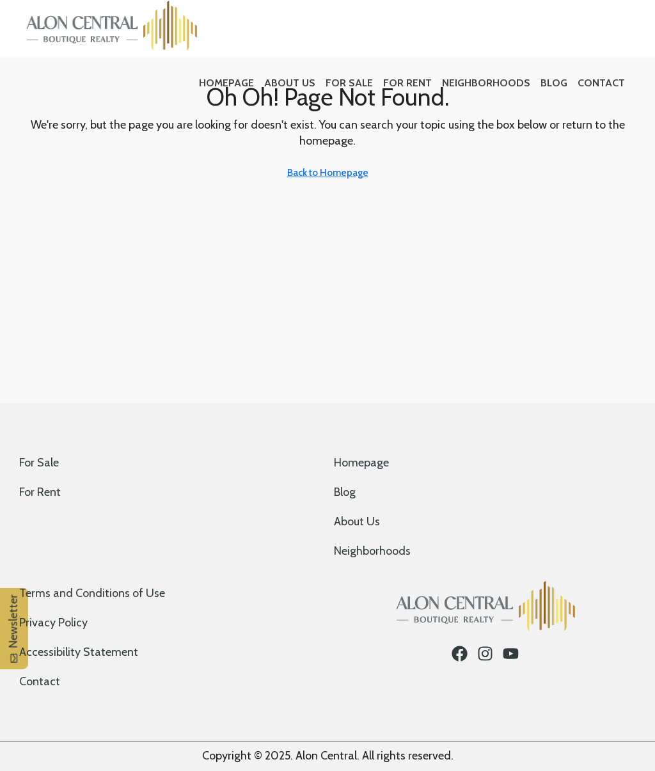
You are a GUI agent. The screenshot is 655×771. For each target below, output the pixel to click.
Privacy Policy (53, 623)
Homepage (226, 83)
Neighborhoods (486, 83)
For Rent (407, 83)
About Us (289, 83)
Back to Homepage (327, 173)
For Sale (349, 83)
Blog (554, 83)
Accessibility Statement (78, 652)
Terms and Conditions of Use (92, 593)
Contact (601, 83)
